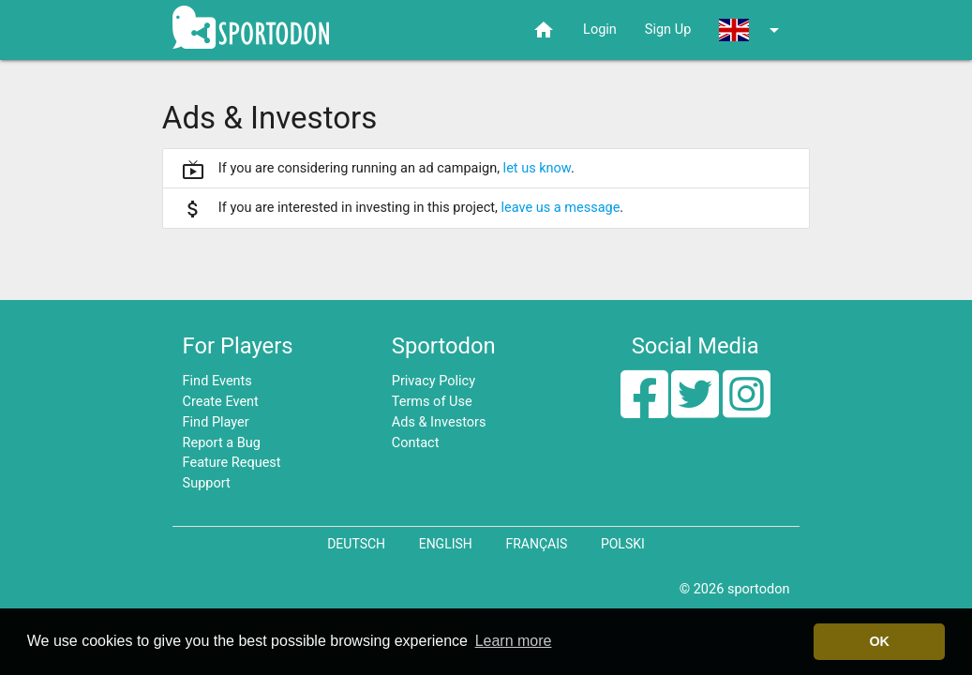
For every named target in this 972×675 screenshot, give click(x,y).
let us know (537, 168)
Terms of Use (432, 402)
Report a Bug (222, 443)
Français (536, 543)
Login (600, 30)
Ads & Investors (439, 422)
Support (207, 483)
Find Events (217, 381)
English (445, 543)
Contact (416, 443)
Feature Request (232, 463)
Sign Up (668, 30)
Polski (623, 543)
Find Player (216, 422)
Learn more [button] (513, 641)
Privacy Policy (433, 381)
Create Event (221, 402)
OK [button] (879, 641)
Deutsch (356, 543)
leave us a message (560, 208)
